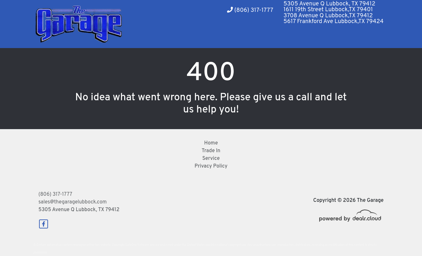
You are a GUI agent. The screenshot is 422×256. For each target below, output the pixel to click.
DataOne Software (137, 245)
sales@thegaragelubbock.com (72, 202)
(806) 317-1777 (250, 10)
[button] (201, 37)
